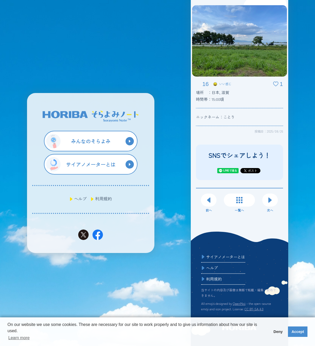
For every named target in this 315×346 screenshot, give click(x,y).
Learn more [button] (19, 338)
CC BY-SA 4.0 (254, 309)
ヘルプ (80, 198)
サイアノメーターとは (225, 257)
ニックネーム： (215, 117)
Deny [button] (278, 332)
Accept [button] (298, 332)
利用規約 (103, 198)
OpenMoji (239, 303)
